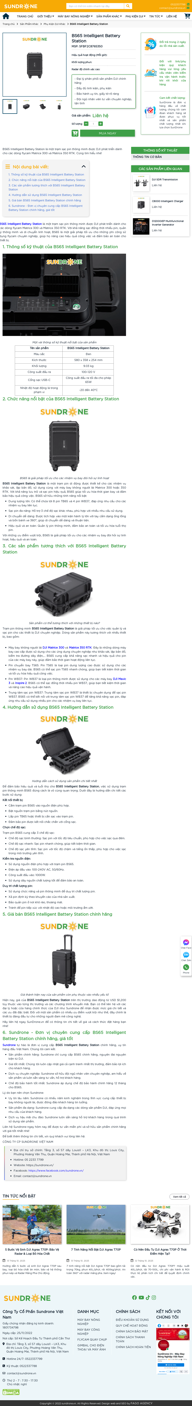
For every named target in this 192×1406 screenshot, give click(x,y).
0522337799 (178, 4)
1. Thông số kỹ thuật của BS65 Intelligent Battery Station (46, 174)
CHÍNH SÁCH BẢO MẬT (132, 1331)
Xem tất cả (179, 1196)
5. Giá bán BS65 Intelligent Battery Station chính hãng (45, 200)
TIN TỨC (154, 16)
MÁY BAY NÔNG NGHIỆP (74, 16)
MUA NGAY (107, 133)
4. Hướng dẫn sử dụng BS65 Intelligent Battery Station (45, 194)
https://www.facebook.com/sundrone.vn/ (56, 1170)
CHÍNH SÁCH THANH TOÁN (130, 1339)
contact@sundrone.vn (172, 7)
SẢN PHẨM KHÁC (107, 16)
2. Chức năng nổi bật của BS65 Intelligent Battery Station (47, 179)
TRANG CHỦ (25, 16)
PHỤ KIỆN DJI (134, 16)
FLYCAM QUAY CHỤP (92, 1339)
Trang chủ (9, 23)
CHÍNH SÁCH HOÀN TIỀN (133, 1347)
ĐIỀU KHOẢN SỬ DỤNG (132, 1319)
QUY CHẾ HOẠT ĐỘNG (132, 1325)
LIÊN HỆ (171, 16)
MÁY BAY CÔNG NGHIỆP (88, 1331)
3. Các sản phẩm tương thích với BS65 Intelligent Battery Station (47, 187)
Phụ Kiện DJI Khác (54, 23)
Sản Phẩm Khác (29, 23)
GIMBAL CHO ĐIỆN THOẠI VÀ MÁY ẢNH (91, 1347)
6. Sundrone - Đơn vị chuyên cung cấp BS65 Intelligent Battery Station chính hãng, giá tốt (46, 207)
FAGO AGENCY (141, 1403)
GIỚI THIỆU (44, 16)
